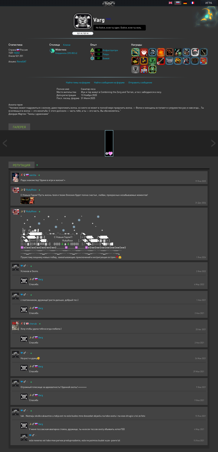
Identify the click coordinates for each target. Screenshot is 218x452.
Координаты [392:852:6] (66, 53)
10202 (17, 52)
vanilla (32, 175)
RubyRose (31, 189)
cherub (33, 323)
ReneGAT (21, 61)
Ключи (66, 44)
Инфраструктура (110, 50)
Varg (40, 279)
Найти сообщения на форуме (109, 82)
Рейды (106, 54)
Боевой (106, 58)
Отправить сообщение (140, 82)
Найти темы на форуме (78, 82)
